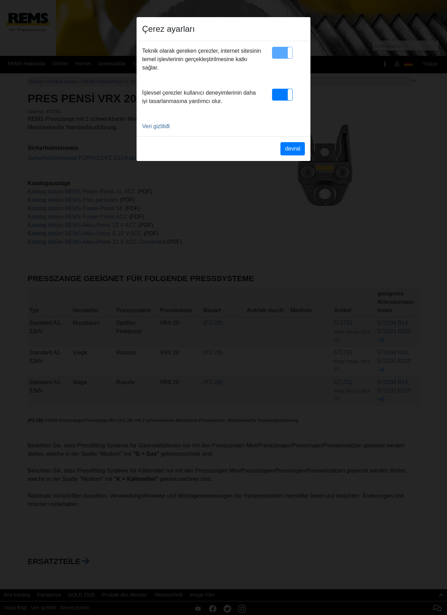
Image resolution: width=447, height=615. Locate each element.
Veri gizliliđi (156, 126)
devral (292, 149)
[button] (282, 53)
